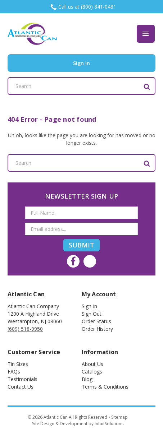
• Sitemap (118, 417)
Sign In (89, 306)
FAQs (14, 371)
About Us (92, 364)
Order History (97, 328)
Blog (87, 379)
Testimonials (22, 379)
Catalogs (92, 371)
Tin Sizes (18, 364)
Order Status (96, 321)
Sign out (91, 313)
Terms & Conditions (105, 386)
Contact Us (20, 386)
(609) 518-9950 (25, 328)
